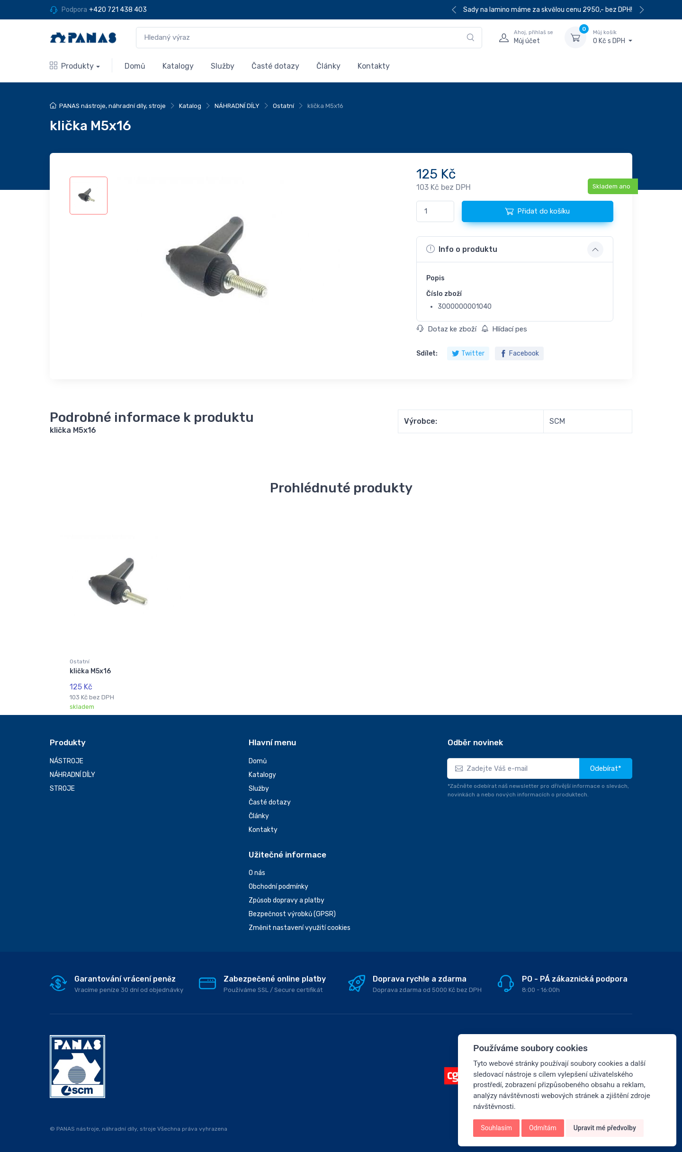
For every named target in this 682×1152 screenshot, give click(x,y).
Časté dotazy (275, 66)
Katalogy (178, 66)
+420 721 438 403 (118, 10)
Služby (222, 66)
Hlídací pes (504, 329)
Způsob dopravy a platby (286, 900)
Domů (135, 66)
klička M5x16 (90, 671)
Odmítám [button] (542, 1128)
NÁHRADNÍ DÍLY (237, 105)
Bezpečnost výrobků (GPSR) (292, 914)
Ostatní (283, 105)
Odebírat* (605, 768)
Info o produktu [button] (461, 249)
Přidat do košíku (537, 211)
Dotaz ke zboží (446, 329)
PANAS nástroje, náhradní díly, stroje (112, 105)
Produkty (72, 66)
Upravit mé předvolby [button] (605, 1128)
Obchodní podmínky (278, 887)
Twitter (468, 353)
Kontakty (374, 66)
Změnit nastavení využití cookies (299, 928)
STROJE (62, 789)
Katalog (190, 105)
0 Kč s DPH (612, 37)
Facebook (519, 353)
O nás (257, 873)
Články (328, 66)
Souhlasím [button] (496, 1128)
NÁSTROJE (66, 761)
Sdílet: (427, 353)
